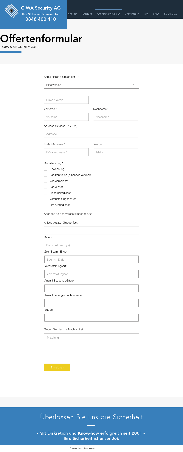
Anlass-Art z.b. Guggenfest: (61, 222)
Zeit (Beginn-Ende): (56, 251)
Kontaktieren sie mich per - (60, 76)
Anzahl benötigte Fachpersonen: (64, 295)
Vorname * (50, 108)
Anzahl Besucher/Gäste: (59, 280)
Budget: (49, 309)
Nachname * (100, 108)
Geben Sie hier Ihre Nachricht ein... (65, 329)
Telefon (97, 144)
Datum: (48, 237)
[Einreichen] (57, 367)
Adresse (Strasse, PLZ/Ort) (60, 125)
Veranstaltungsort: (55, 266)
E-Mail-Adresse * (54, 144)
